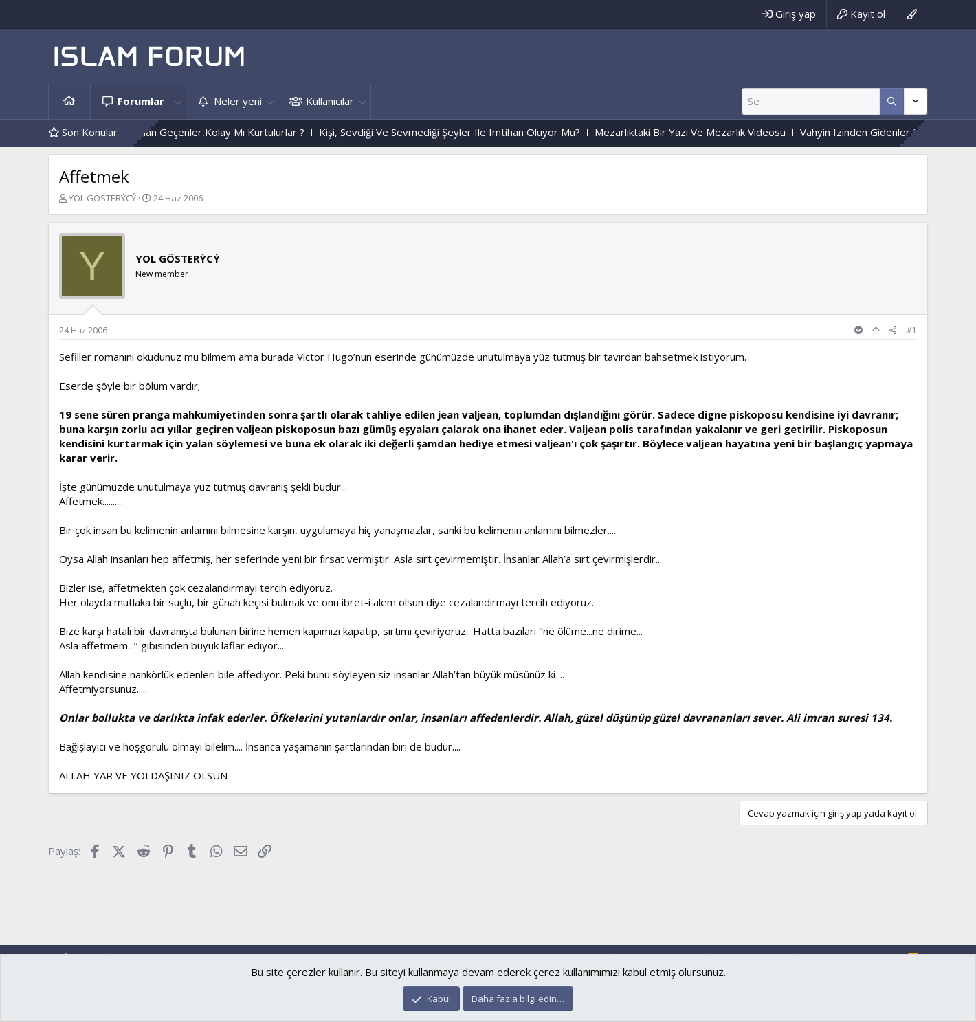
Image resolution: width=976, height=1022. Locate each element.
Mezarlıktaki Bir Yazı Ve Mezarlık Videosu (833, 132)
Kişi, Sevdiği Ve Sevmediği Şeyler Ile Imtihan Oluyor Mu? (593, 132)
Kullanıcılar (330, 101)
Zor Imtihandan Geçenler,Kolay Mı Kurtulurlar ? (338, 132)
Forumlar (141, 101)
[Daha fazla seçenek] (892, 101)
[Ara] (811, 101)
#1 (912, 330)
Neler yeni (238, 101)
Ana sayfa (69, 101)
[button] (178, 101)
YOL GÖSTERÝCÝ (102, 198)
